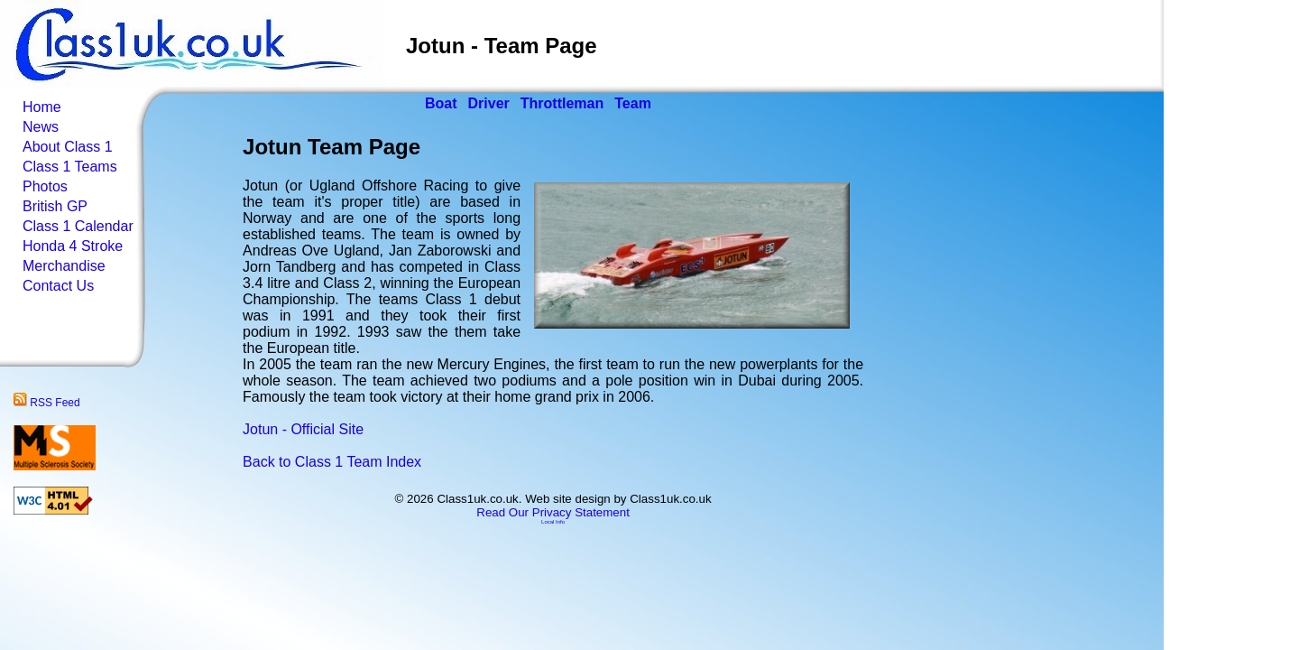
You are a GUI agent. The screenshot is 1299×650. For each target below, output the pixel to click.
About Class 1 (68, 146)
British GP (55, 206)
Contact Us (58, 285)
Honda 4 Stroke (73, 246)
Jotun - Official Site (303, 429)
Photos (45, 186)
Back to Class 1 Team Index (332, 461)
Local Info (553, 522)
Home (42, 107)
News (41, 127)
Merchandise (64, 266)
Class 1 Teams (70, 166)
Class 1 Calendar (78, 226)
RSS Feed (47, 402)
